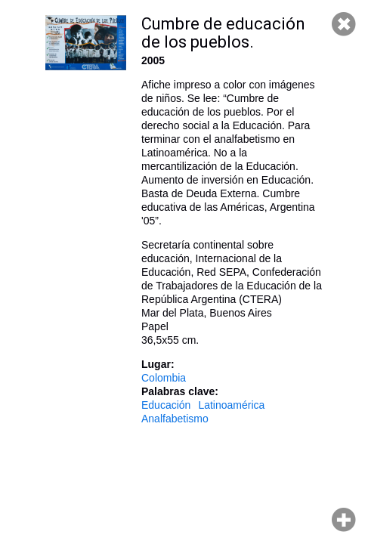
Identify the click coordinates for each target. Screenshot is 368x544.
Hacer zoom (343, 519)
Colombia (163, 378)
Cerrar (343, 24)
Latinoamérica (231, 405)
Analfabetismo (175, 419)
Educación (165, 405)
